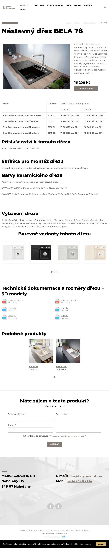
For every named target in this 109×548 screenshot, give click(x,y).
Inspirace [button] (88, 5)
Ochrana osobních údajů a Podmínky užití (75, 537)
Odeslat (54, 445)
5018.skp (65, 308)
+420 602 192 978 (82, 488)
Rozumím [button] (101, 544)
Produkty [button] (24, 5)
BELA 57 (33, 367)
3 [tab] (57, 272)
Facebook (50, 512)
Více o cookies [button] (85, 544)
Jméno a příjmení (17, 415)
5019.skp (65, 316)
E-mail (12, 426)
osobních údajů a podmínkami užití (68, 437)
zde (37, 148)
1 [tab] (51, 272)
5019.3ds (12, 316)
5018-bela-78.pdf (69, 300)
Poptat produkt (85, 88)
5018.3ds (12, 308)
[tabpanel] (13, 252)
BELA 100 (61, 367)
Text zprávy (62, 415)
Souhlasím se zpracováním (54, 437)
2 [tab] (54, 272)
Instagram (58, 512)
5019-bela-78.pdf (16, 300)
